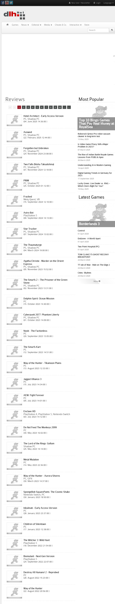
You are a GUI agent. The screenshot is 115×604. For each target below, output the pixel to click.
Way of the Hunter (32, 588)
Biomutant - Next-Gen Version (38, 556)
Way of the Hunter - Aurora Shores (41, 475)
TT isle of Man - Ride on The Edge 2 (94, 265)
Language (108, 3)
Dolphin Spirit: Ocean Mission (38, 298)
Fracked (27, 196)
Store (86, 25)
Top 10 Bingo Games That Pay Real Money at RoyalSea (96, 123)
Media (48, 25)
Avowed (27, 132)
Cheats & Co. (61, 25)
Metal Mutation (31, 459)
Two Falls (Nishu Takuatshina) (38, 164)
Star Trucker (30, 228)
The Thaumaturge (32, 244)
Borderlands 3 (89, 224)
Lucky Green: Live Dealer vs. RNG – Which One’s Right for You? (94, 184)
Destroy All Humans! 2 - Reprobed (41, 572)
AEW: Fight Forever (33, 395)
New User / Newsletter (79, 3)
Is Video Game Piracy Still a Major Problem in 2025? (93, 145)
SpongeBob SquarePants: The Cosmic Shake (46, 491)
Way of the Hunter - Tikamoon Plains (42, 363)
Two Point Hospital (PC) (88, 246)
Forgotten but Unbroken (36, 148)
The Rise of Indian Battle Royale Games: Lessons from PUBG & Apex (96, 155)
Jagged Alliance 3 (32, 379)
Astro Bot (28, 212)
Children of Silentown (34, 524)
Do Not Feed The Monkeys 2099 (40, 427)
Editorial (36, 25)
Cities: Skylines (84, 272)
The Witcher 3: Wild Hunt (36, 540)
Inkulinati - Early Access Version (40, 507)
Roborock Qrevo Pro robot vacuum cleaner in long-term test (94, 134)
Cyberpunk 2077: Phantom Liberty (41, 314)
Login (97, 3)
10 (60, 107)
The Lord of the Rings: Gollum (38, 443)
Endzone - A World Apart (89, 238)
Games (15, 25)
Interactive (75, 25)
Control (81, 230)
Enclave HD (29, 411)
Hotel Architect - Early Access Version (43, 116)
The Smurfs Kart (32, 346)
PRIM (26, 180)
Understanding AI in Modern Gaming (94, 165)
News (25, 25)
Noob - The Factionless (35, 330)
